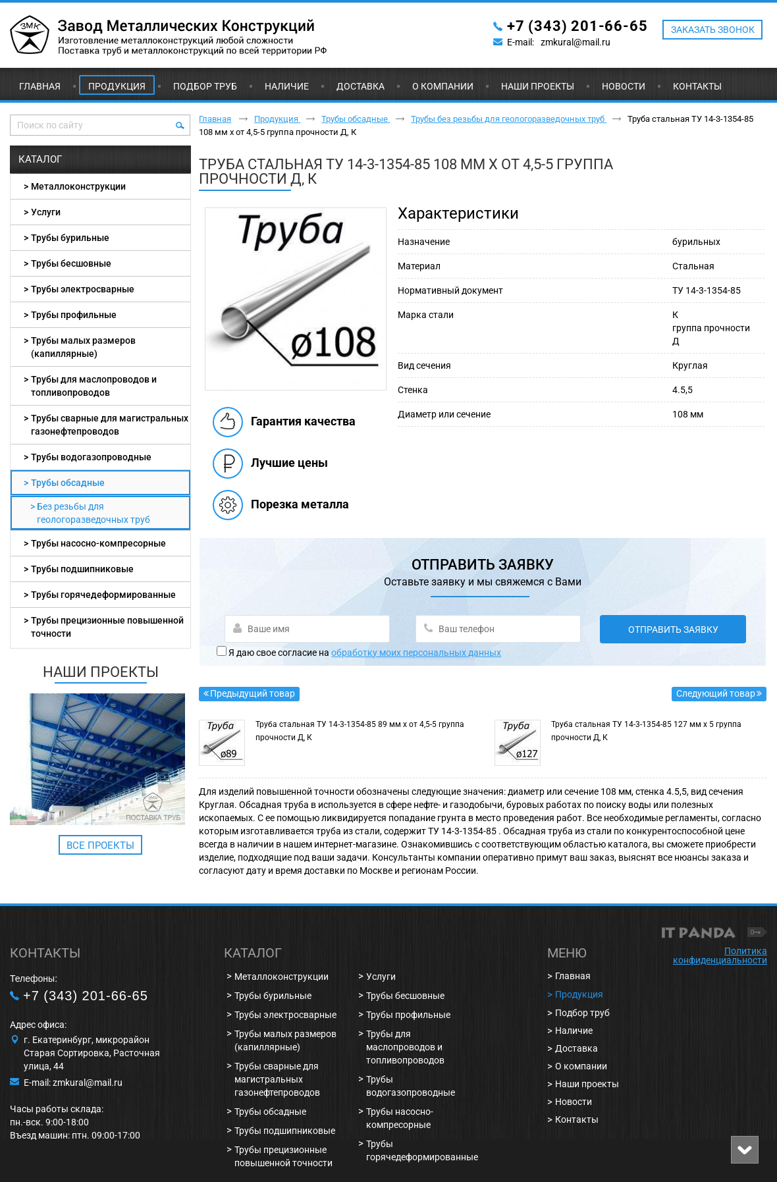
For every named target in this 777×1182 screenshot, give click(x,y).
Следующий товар (715, 693)
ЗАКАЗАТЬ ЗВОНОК (713, 29)
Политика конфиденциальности (720, 955)
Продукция (117, 86)
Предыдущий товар (252, 693)
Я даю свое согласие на (364, 652)
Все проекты (100, 845)
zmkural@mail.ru (575, 42)
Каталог (40, 159)
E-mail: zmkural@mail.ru (73, 1082)
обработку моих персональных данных (416, 652)
